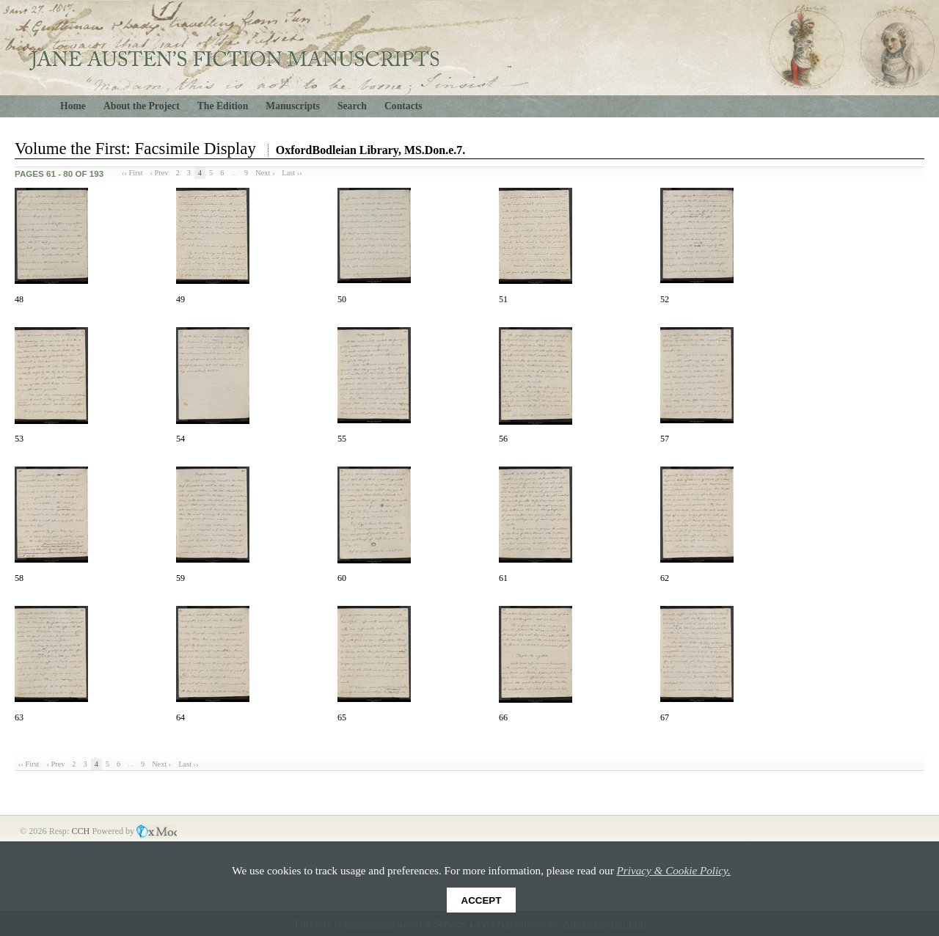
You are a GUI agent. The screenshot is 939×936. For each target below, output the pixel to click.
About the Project (141, 105)
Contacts (403, 105)
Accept (481, 900)
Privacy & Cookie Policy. (674, 870)
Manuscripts (293, 105)
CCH (81, 831)
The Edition (223, 105)
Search (352, 105)
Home (73, 105)
